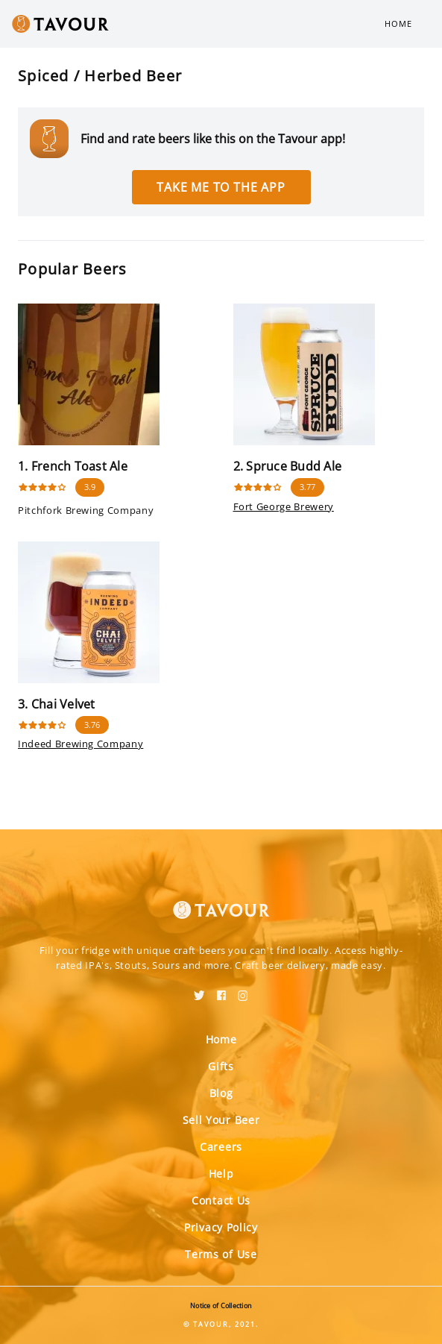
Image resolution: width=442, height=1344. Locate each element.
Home (398, 23)
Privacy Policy (221, 1227)
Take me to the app (221, 187)
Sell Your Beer (221, 1120)
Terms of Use (220, 1254)
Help (221, 1173)
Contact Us (221, 1200)
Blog (221, 1093)
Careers (221, 1147)
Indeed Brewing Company (80, 743)
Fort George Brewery (283, 506)
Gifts (221, 1066)
